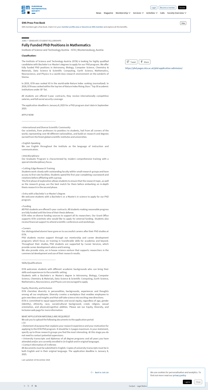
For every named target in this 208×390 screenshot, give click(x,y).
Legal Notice (142, 386)
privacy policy (179, 375)
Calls (162, 12)
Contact (132, 386)
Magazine (108, 12)
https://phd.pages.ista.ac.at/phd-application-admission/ (154, 68)
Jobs (24, 40)
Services (138, 12)
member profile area (70, 27)
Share (144, 61)
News (98, 12)
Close (198, 382)
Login (154, 7)
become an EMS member (92, 27)
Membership (123, 12)
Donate (182, 7)
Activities (152, 12)
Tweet (131, 61)
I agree (187, 382)
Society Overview (176, 12)
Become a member (167, 7)
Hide (183, 23)
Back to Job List (100, 372)
